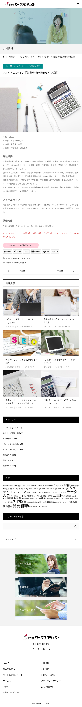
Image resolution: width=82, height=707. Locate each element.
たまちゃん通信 (48, 675)
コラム (6, 686)
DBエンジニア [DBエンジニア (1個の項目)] (27, 486)
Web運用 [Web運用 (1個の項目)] (6, 489)
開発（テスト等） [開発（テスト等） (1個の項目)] (35, 506)
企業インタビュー (11, 692)
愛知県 (8, 263)
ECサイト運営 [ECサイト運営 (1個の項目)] (37, 486)
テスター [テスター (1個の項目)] (40, 492)
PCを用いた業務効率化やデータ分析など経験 (60, 361)
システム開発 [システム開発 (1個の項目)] (31, 492)
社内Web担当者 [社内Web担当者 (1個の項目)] (32, 502)
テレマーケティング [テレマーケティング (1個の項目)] (51, 492)
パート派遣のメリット (13, 675)
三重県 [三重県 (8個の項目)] (58, 495)
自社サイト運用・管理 (25, 367)
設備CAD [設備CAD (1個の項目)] (54, 502)
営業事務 (15, 263)
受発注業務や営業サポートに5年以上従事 (59, 321)
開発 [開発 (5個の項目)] (9, 506)
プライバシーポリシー (51, 681)
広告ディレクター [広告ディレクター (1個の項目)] (34, 498)
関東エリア (7, 455)
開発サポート (8, 439)
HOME (6, 663)
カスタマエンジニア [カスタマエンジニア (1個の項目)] (31, 489)
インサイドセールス (22, 66)
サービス (7, 681)
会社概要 (45, 669)
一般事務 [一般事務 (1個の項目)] (49, 496)
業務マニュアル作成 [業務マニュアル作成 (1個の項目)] (62, 498)
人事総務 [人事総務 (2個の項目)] (9, 498)
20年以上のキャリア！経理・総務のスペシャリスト (60, 402)
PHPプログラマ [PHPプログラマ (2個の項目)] (55, 485)
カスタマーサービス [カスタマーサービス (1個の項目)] (62, 489)
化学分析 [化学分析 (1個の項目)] (25, 498)
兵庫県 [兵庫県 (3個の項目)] (17, 498)
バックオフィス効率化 (24, 408)
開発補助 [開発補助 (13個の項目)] (20, 505)
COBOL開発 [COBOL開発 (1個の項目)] (17, 486)
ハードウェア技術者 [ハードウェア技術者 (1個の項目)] (26, 496)
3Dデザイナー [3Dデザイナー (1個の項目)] (8, 486)
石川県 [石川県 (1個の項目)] (10, 502)
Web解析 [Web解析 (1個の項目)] (75, 486)
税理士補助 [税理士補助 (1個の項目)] (42, 502)
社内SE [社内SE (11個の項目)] (19, 501)
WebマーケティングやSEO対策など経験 (22, 361)
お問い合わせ (47, 686)
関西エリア (7, 460)
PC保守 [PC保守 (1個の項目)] (45, 486)
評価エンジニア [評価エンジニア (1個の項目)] (63, 502)
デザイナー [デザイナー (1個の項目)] (62, 492)
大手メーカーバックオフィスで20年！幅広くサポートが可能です (21, 402)
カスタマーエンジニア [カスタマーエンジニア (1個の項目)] (46, 489)
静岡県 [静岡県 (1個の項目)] (44, 506)
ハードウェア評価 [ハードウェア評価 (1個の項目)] (39, 496)
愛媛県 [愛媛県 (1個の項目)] (52, 498)
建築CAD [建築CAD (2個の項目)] (45, 498)
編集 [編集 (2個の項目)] (49, 502)
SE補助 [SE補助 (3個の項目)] (68, 485)
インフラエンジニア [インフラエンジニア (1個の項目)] (17, 489)
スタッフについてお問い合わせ (21, 245)
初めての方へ (9, 669)
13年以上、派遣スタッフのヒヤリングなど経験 (22, 321)
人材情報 (45, 663)
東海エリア (35, 66)
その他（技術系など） (11, 450)
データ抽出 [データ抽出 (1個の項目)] (14, 496)
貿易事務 (22, 263)
